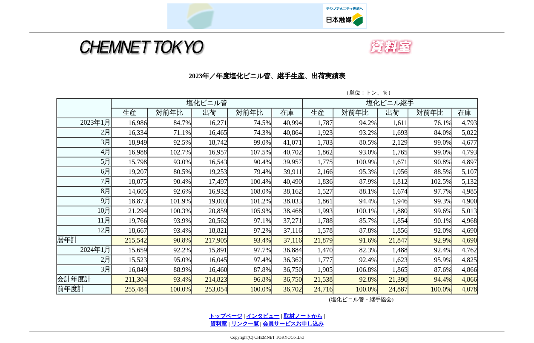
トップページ (225, 316)
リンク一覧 (245, 323)
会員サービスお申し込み (293, 323)
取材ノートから (303, 316)
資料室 (218, 323)
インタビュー (262, 316)
